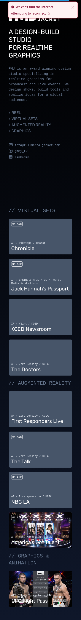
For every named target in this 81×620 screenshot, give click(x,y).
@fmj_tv (21, 151)
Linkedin (22, 157)
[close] (73, 7)
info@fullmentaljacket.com (37, 145)
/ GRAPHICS (20, 131)
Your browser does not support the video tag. (40, 235)
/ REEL (15, 112)
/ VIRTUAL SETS (23, 118)
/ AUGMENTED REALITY (30, 124)
